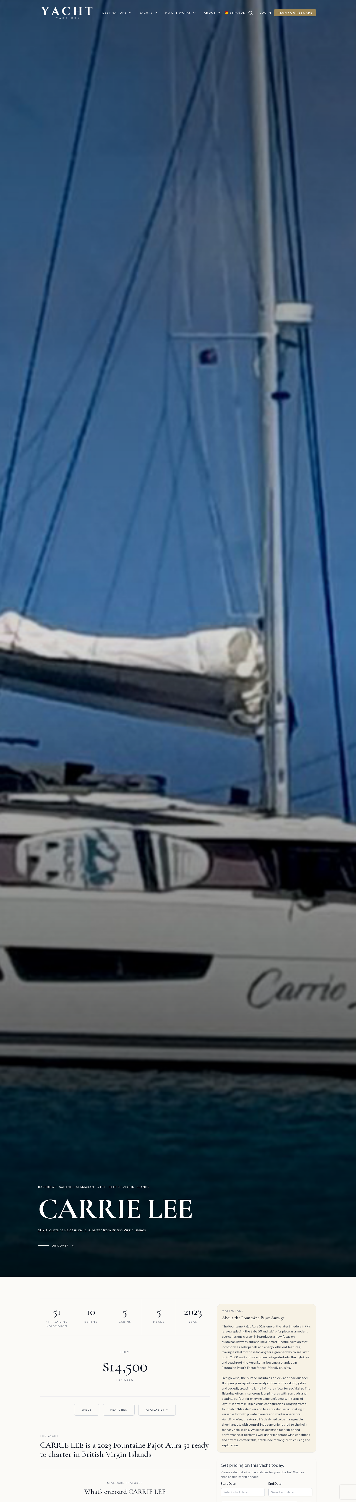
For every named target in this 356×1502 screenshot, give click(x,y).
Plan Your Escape (295, 13)
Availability (157, 1410)
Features (118, 1410)
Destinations (117, 12)
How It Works (181, 12)
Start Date (228, 1494)
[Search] (252, 12)
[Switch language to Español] (235, 13)
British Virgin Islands (116, 1454)
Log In (266, 13)
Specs (86, 1410)
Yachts (149, 12)
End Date (275, 1494)
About (213, 12)
